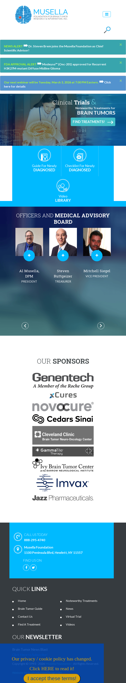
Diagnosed (44, 168)
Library (63, 198)
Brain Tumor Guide (30, 608)
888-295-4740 (68, 537)
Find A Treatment (29, 624)
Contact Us (25, 616)
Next (100, 325)
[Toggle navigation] (107, 14)
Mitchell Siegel (97, 273)
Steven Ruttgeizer (63, 276)
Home (22, 600)
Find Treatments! (93, 122)
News (69, 608)
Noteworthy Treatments (81, 600)
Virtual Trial (73, 616)
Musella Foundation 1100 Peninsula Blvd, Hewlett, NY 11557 (49, 550)
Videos (70, 624)
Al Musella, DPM (29, 276)
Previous (25, 325)
